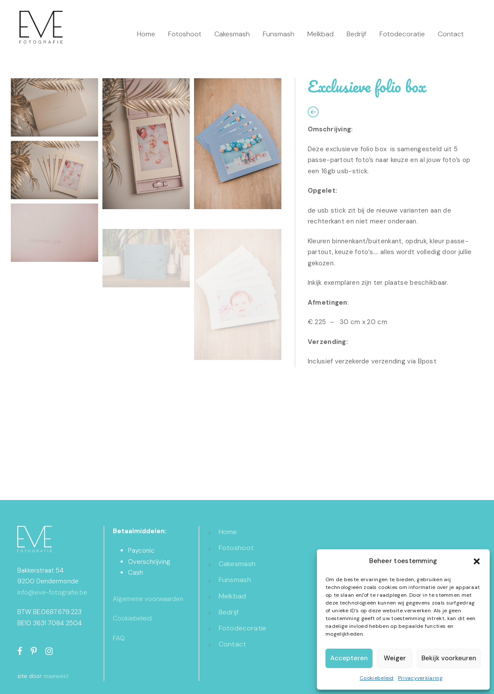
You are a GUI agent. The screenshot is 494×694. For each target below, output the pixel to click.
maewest (56, 676)
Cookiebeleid (377, 678)
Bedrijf (357, 33)
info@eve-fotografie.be (52, 592)
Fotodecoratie (402, 33)
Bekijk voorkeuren (448, 658)
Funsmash (278, 33)
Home (146, 33)
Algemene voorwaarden (148, 599)
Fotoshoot (184, 33)
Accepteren (349, 658)
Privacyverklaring (420, 678)
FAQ (119, 638)
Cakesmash (232, 33)
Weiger (395, 658)
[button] (476, 561)
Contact (451, 33)
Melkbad (320, 33)
